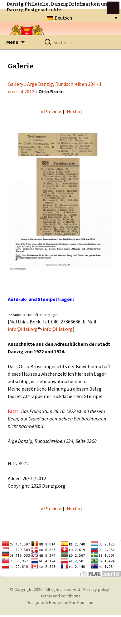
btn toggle (113, 8)
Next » (73, 111)
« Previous (51, 111)
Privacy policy (96, 589)
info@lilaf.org (23, 329)
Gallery (15, 84)
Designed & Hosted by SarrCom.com (60, 602)
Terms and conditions (60, 596)
